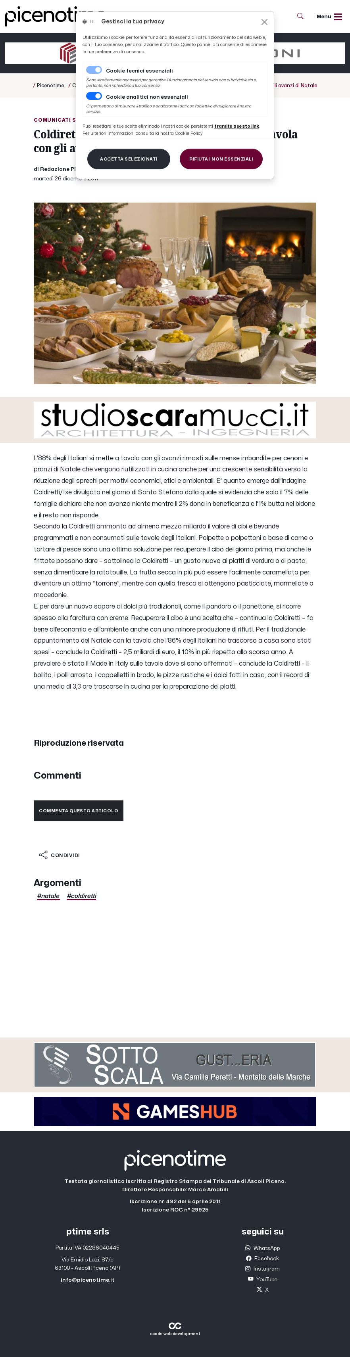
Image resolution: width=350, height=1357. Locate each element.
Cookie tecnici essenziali (139, 71)
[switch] (94, 96)
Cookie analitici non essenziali (147, 97)
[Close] (264, 22)
